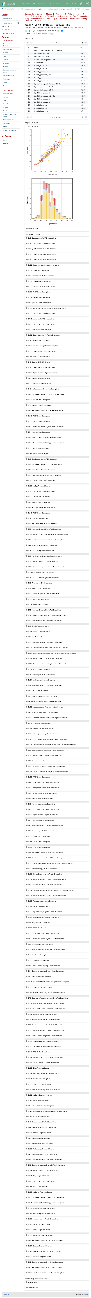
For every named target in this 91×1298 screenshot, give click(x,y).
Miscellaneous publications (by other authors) (59, 9)
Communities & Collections (7, 45)
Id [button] (28, 47)
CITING (65, 3)
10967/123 (77, 9)
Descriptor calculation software (9, 71)
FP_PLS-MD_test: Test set (74, 27)
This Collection (8, 30)
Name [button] (36, 47)
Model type (6, 79)
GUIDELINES (53, 3)
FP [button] (81, 47)
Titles (4, 56)
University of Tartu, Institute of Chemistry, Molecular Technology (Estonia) (25, 9)
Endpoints (6, 63)
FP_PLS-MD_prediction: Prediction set (38, 34)
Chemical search (8, 18)
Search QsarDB (8, 27)
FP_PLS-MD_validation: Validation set (44, 31)
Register (5, 143)
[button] (28, 43)
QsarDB (8, 4)
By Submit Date (7, 49)
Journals (5, 59)
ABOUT (41, 3)
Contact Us (6, 1294)
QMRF (5, 82)
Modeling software (8, 75)
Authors (5, 52)
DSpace (85, 1294)
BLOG (74, 3)
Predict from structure (9, 86)
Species (5, 66)
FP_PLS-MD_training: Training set (47, 27)
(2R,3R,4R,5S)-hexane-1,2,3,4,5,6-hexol (48, 51)
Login (5, 140)
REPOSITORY (28, 3)
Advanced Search (8, 33)
